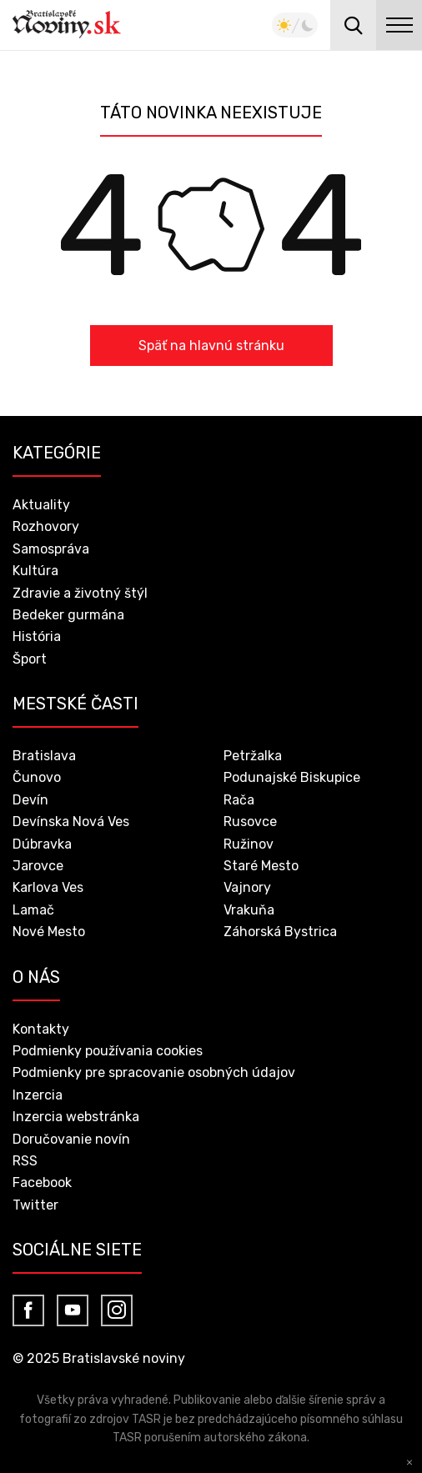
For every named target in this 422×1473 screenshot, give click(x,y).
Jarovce (38, 866)
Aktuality (41, 505)
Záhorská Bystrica (280, 931)
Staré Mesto (261, 866)
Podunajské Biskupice (292, 777)
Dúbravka (42, 844)
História (37, 636)
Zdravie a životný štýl (80, 593)
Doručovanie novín (71, 1139)
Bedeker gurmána (68, 615)
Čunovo (37, 777)
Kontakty (41, 1029)
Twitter (35, 1205)
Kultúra (35, 571)
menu (399, 25)
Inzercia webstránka (76, 1117)
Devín (30, 800)
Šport (30, 659)
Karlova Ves (48, 887)
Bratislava (44, 756)
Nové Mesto (49, 931)
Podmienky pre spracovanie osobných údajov (154, 1072)
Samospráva (51, 549)
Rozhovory (46, 526)
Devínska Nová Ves (71, 821)
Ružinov (249, 844)
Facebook (42, 1182)
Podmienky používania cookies (108, 1051)
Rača (239, 800)
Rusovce (250, 821)
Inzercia (38, 1095)
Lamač (33, 910)
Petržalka (253, 756)
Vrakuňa (249, 910)
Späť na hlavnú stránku (211, 345)
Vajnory (247, 887)
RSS (25, 1161)
